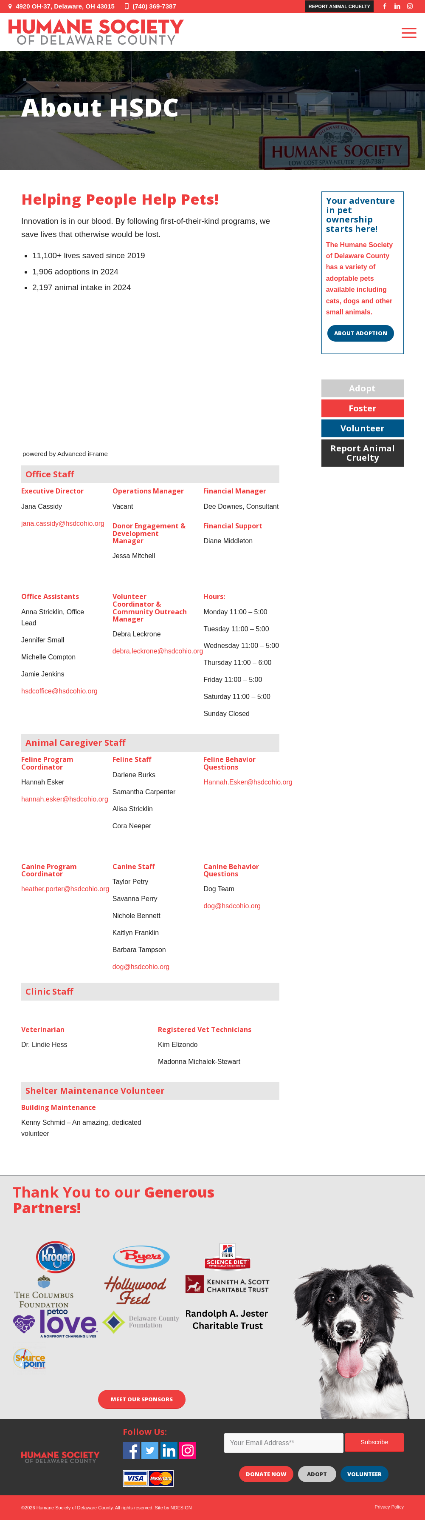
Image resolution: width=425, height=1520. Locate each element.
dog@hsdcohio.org (141, 966)
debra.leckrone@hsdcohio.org (158, 651)
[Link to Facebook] (384, 6)
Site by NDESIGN (173, 1507)
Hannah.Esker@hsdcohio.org (247, 782)
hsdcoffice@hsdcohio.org (59, 691)
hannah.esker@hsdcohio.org (64, 799)
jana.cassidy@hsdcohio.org (62, 523)
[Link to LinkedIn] (397, 6)
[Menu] (406, 32)
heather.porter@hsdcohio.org (65, 889)
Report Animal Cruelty (339, 6)
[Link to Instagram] (410, 6)
